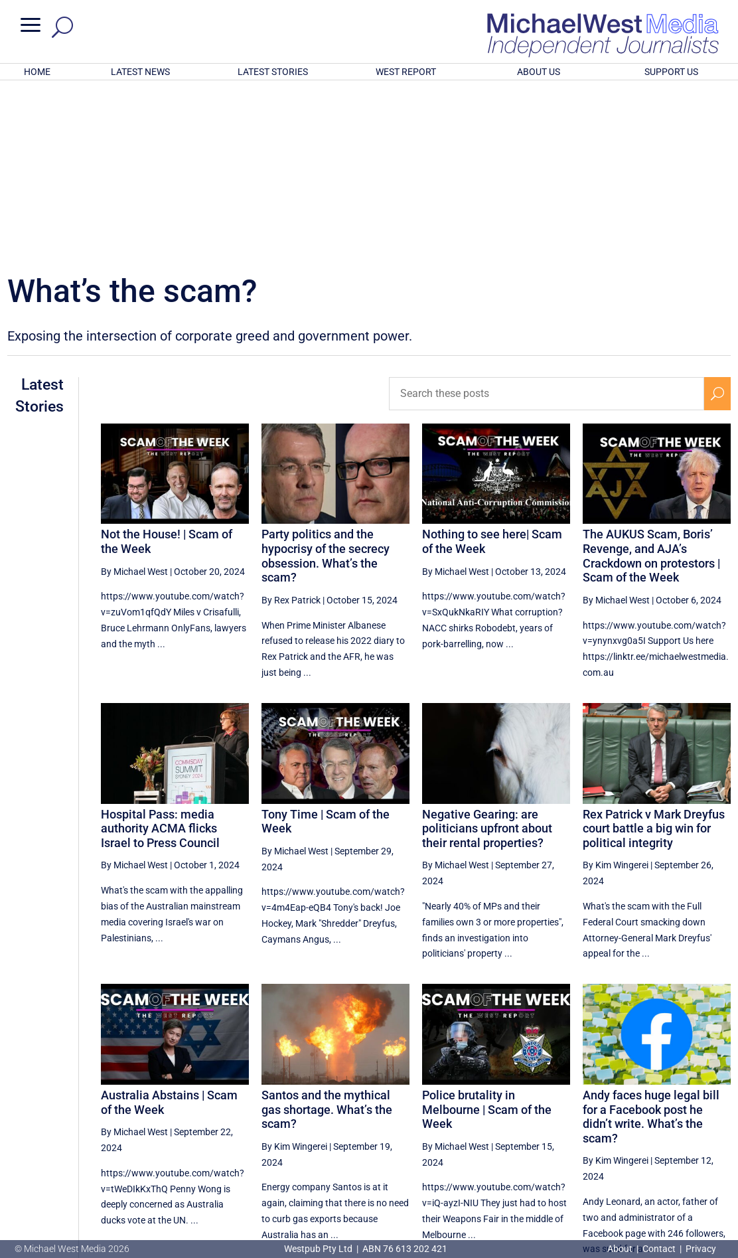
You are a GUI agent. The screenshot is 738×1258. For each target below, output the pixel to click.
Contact (659, 1248)
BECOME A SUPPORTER (671, 1177)
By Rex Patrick (291, 426)
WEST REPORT (406, 71)
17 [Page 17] (653, 1132)
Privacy (701, 1248)
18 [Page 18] (687, 1132)
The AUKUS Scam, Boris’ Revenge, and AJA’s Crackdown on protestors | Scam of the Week (651, 381)
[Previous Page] (522, 1131)
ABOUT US (538, 71)
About (620, 1248)
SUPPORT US (671, 71)
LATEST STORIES (273, 71)
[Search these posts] (546, 219)
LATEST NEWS (140, 71)
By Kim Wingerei (615, 691)
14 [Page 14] (552, 1132)
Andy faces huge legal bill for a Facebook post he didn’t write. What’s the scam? (651, 942)
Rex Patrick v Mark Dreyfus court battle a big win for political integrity (654, 654)
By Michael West (134, 397)
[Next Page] (717, 1131)
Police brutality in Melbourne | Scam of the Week (487, 935)
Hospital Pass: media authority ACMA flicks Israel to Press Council (160, 654)
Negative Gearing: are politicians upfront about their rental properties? (487, 654)
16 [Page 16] (619, 1132)
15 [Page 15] (586, 1132)
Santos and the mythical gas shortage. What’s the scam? (326, 935)
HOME (37, 71)
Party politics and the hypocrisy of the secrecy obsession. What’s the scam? (325, 381)
